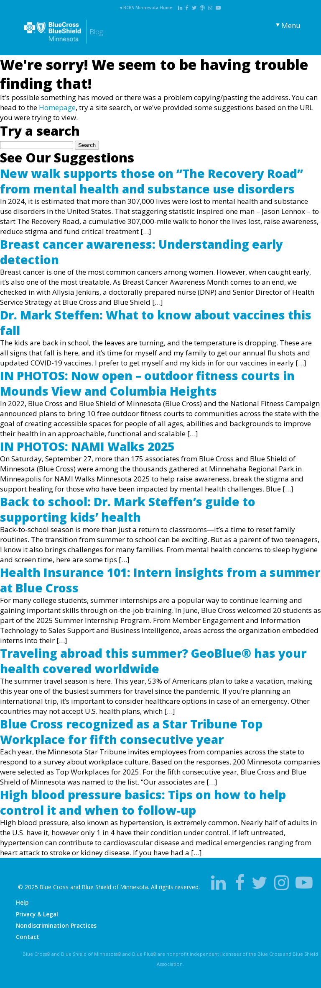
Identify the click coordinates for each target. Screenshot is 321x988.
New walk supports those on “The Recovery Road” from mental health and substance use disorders (151, 180)
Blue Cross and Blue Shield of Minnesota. (94, 887)
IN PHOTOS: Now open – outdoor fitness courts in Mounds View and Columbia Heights (147, 383)
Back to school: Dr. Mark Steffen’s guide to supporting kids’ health (127, 509)
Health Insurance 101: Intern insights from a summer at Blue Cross (160, 579)
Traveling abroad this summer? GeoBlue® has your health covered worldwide (153, 660)
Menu (291, 25)
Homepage (57, 107)
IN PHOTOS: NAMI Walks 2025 (87, 446)
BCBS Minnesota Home (147, 7)
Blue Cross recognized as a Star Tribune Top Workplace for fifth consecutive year (131, 731)
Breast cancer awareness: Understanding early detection (141, 251)
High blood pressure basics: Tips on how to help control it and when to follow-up (143, 802)
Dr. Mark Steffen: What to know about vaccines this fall (155, 322)
